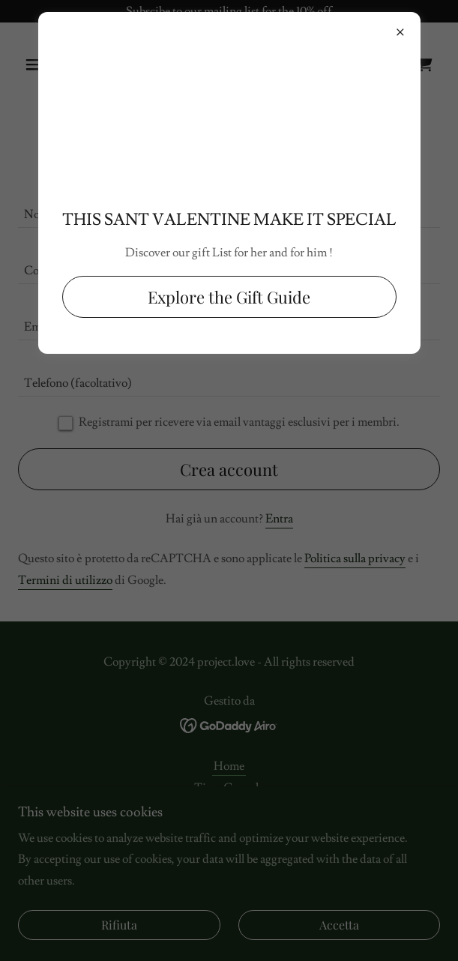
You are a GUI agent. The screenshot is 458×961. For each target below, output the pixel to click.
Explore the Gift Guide (229, 298)
